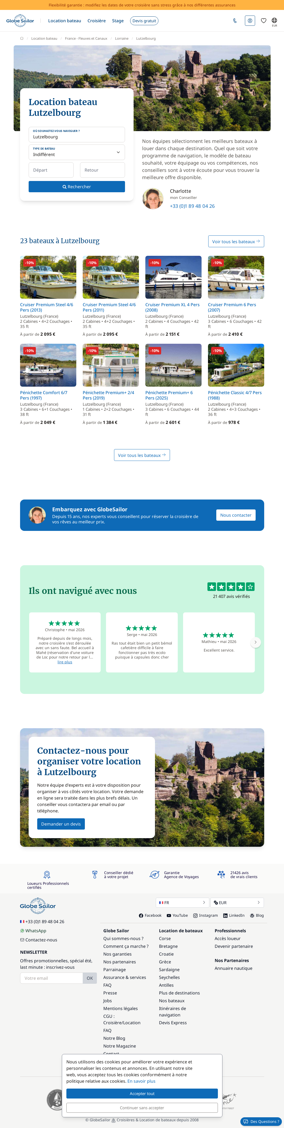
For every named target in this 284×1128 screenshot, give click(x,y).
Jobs (107, 1001)
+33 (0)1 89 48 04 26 (192, 206)
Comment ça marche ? (126, 946)
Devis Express (173, 1023)
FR (182, 902)
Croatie (166, 954)
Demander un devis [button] (61, 824)
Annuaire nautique (233, 968)
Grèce (165, 962)
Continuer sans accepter (142, 1107)
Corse (165, 938)
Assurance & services (124, 977)
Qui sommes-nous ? (123, 938)
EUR (237, 902)
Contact (111, 1054)
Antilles (166, 985)
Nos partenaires (119, 962)
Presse (110, 993)
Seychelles (169, 977)
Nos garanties (117, 954)
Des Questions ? (261, 1121)
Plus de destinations (179, 993)
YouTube (177, 915)
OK (90, 978)
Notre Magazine (119, 1046)
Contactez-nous (38, 940)
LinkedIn (234, 915)
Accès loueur (228, 938)
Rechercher (77, 187)
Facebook (150, 915)
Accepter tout (142, 1093)
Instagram (205, 915)
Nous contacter (236, 515)
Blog (257, 915)
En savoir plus (141, 1081)
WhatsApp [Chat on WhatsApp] (33, 931)
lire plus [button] (65, 661)
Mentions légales (120, 1008)
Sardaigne (169, 969)
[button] (64, 20)
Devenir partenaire (234, 946)
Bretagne (168, 946)
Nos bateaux (171, 1001)
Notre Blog (114, 1038)
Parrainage (114, 969)
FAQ (107, 985)
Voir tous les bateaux (236, 242)
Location (132, 1023)
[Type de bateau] (77, 152)
